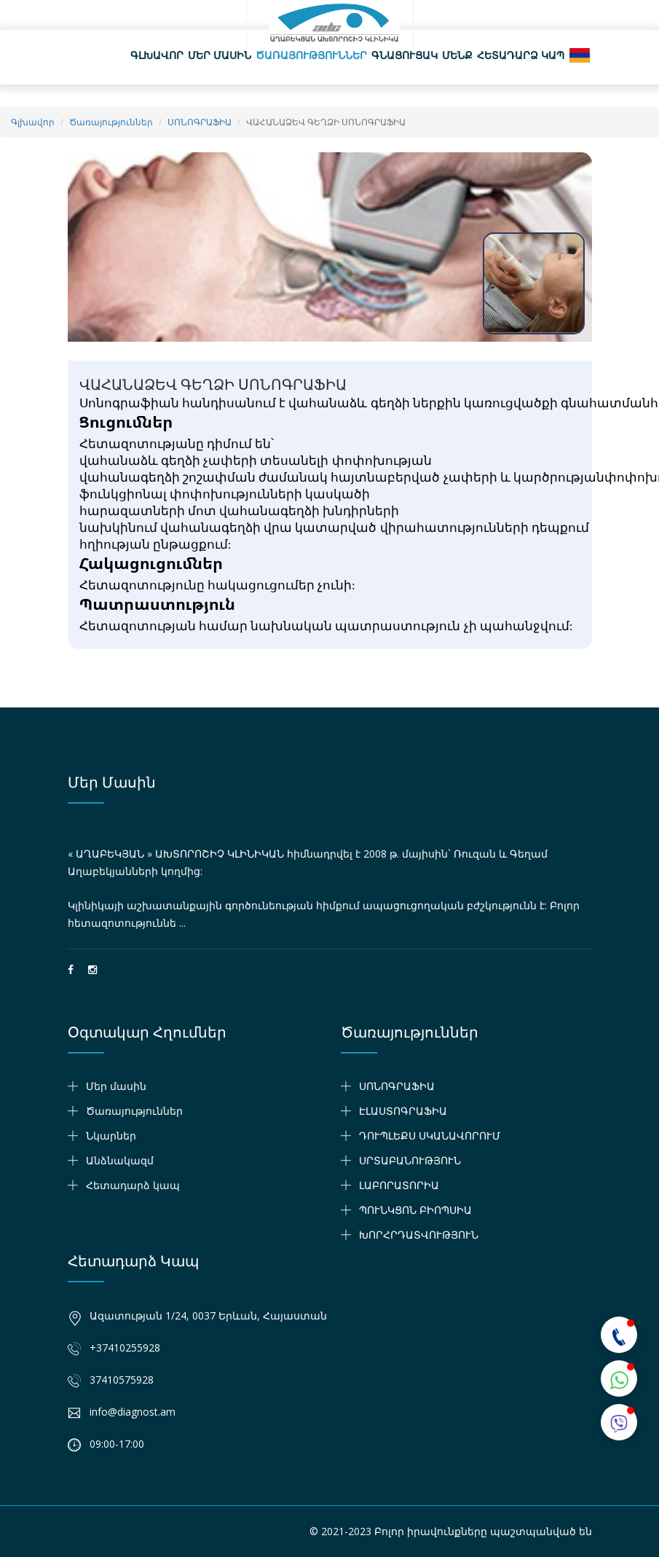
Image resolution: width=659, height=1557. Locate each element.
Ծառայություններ (311, 55)
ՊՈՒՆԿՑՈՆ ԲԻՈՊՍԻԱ (415, 1210)
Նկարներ (111, 1135)
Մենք (457, 55)
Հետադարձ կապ (520, 55)
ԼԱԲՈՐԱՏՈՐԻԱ (399, 1185)
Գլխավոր (157, 55)
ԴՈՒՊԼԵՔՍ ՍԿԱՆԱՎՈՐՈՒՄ (429, 1135)
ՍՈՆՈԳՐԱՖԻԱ (199, 122)
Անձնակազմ (120, 1160)
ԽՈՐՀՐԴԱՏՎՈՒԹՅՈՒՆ (418, 1235)
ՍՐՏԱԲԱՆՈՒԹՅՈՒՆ (410, 1160)
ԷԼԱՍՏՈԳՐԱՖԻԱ (403, 1111)
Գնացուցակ (404, 55)
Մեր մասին (219, 55)
